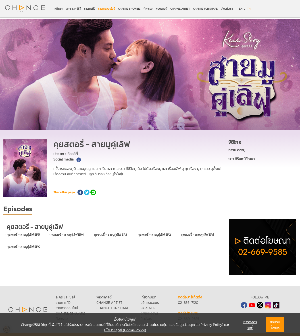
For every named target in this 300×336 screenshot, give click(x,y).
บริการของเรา (150, 302)
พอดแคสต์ (161, 9)
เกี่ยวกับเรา (227, 9)
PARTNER (148, 308)
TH (248, 9)
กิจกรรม (148, 9)
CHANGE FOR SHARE (205, 9)
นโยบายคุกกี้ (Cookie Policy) (125, 330)
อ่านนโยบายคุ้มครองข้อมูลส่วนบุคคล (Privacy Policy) (184, 324)
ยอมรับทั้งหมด (275, 324)
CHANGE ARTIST (180, 9)
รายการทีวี (89, 9)
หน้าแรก (58, 9)
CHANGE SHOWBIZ (129, 9)
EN (240, 9)
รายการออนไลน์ (106, 9)
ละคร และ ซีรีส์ (73, 9)
